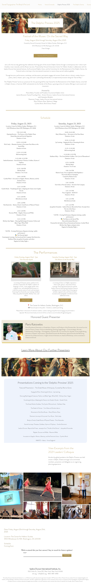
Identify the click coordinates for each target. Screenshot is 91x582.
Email (24, 552)
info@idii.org (42, 573)
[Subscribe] (66, 555)
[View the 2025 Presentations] (45, 55)
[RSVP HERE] (26, 300)
